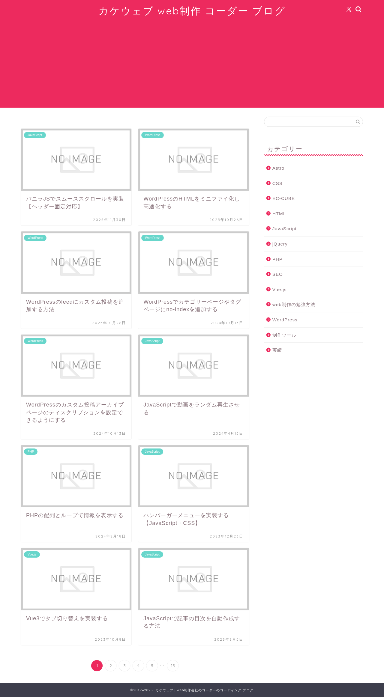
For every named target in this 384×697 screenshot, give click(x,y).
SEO (277, 274)
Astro (278, 168)
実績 (277, 350)
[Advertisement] (192, 66)
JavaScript (284, 228)
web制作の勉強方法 (293, 304)
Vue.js (279, 289)
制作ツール (284, 335)
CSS (277, 183)
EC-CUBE (283, 198)
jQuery (280, 243)
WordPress (285, 319)
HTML (279, 213)
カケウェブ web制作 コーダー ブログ (192, 10)
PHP (277, 259)
